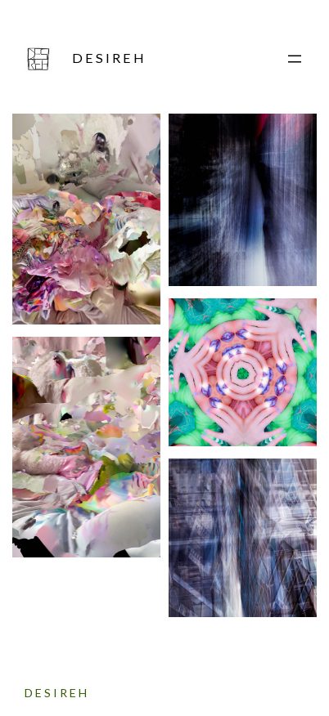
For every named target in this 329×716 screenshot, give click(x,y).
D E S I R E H (108, 57)
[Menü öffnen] (294, 59)
